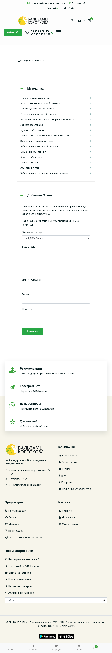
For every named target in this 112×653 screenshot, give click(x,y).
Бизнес (64, 469)
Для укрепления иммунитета (56, 98)
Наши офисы (14, 531)
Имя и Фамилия (31, 279)
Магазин (12, 524)
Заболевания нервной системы (56, 141)
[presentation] (45, 318)
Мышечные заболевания (56, 152)
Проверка (28, 309)
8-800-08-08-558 (40, 31)
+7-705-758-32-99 (40, 34)
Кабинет (12, 32)
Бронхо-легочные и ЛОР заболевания (56, 103)
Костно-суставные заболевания (56, 109)
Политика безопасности (74, 489)
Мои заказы (67, 517)
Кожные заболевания (56, 157)
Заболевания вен (56, 162)
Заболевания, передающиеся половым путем (56, 173)
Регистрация (67, 462)
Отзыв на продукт (33, 232)
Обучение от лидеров (19, 592)
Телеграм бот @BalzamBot (22, 566)
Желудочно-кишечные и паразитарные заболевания (56, 119)
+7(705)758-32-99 (18, 479)
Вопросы (65, 482)
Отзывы (11, 517)
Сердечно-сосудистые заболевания (56, 114)
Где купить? (77, 3)
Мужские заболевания (56, 130)
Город (25, 294)
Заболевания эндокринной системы (56, 146)
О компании (67, 455)
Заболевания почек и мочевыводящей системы (56, 135)
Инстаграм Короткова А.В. (22, 559)
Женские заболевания (56, 125)
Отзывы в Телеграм (18, 586)
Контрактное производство (24, 537)
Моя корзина (68, 524)
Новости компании (18, 579)
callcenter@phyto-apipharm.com (46, 3)
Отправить (32, 331)
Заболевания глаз (56, 168)
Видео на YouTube (18, 572)
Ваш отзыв (28, 246)
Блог (62, 475)
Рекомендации (15, 510)
